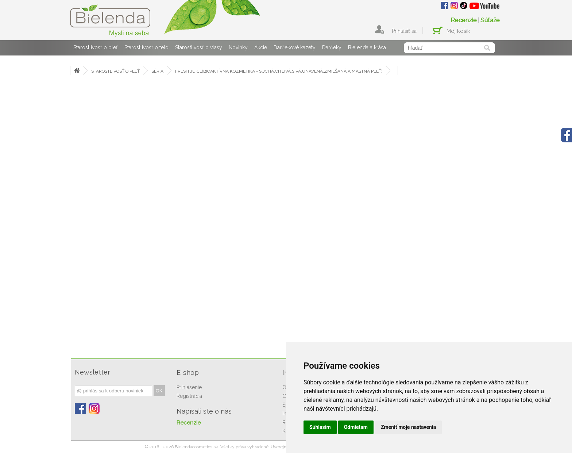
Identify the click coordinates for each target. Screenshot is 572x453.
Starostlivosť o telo (146, 47)
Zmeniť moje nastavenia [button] (408, 427)
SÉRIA (157, 71)
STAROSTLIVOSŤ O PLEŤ (115, 71)
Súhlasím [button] (320, 427)
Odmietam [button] (356, 427)
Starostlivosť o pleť (95, 47)
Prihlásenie (189, 387)
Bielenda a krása (367, 47)
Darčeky (331, 47)
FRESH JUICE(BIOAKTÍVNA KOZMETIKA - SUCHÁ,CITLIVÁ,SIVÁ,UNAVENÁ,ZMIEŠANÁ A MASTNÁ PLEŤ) (278, 71)
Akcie (260, 47)
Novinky (238, 47)
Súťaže (490, 20)
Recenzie (464, 20)
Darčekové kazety (295, 47)
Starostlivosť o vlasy (198, 47)
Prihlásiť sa (404, 31)
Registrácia (189, 396)
